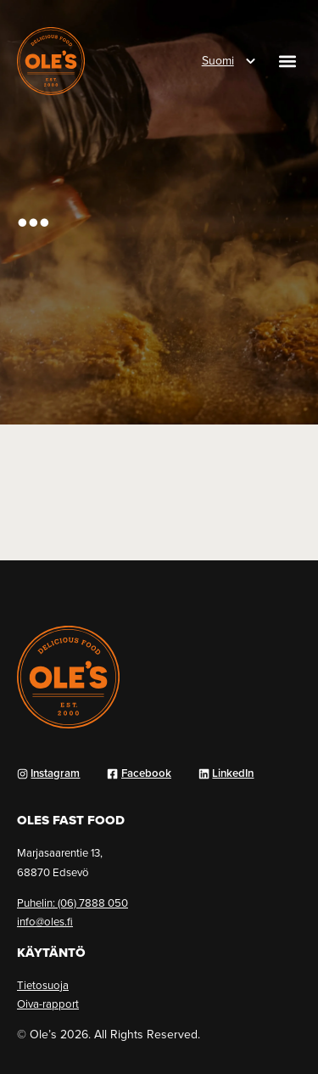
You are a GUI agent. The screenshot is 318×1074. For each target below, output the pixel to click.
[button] (287, 62)
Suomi (218, 60)
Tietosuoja (43, 984)
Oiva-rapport (48, 1003)
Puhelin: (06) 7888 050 (72, 902)
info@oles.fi (45, 921)
